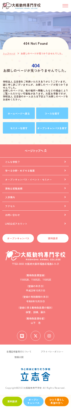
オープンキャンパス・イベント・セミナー (28, 179)
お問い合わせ (12, 215)
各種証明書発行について (18, 351)
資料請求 (12, 401)
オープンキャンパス (33, 401)
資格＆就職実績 (13, 188)
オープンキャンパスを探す (52, 128)
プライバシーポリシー (52, 351)
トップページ (9, 53)
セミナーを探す (18, 128)
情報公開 (18, 357)
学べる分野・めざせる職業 (20, 170)
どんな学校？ (12, 162)
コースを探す (52, 113)
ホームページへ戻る (19, 113)
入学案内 (10, 197)
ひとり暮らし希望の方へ (56, 401)
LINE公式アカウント (16, 223)
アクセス (10, 206)
